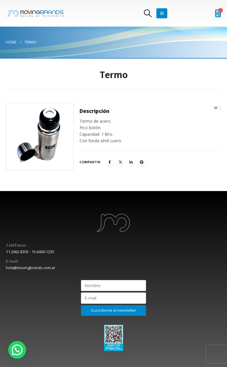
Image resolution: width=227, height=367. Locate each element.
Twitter (120, 162)
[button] (17, 350)
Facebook (110, 162)
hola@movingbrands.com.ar (30, 267)
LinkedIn (131, 162)
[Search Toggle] (148, 13)
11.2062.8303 (17, 251)
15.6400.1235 (43, 251)
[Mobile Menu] (161, 13)
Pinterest (141, 162)
